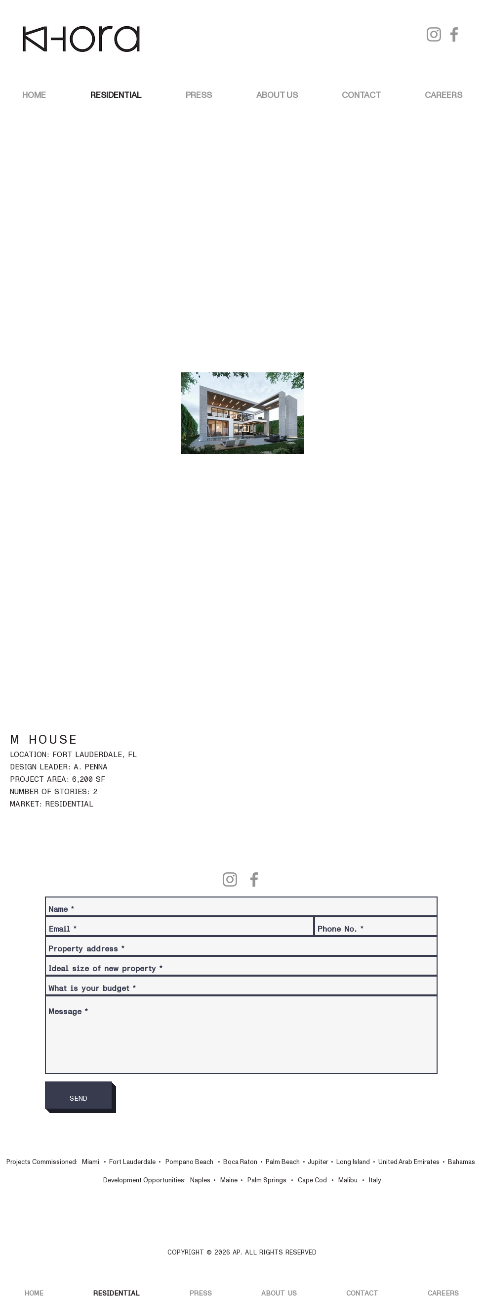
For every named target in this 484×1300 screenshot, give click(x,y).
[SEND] (78, 1095)
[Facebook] (454, 34)
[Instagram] (434, 34)
